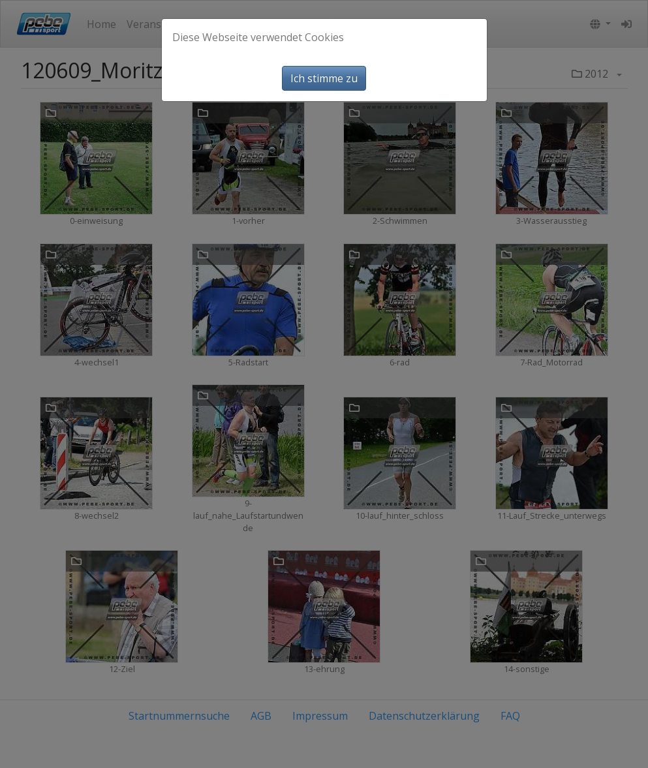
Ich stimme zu (324, 78)
